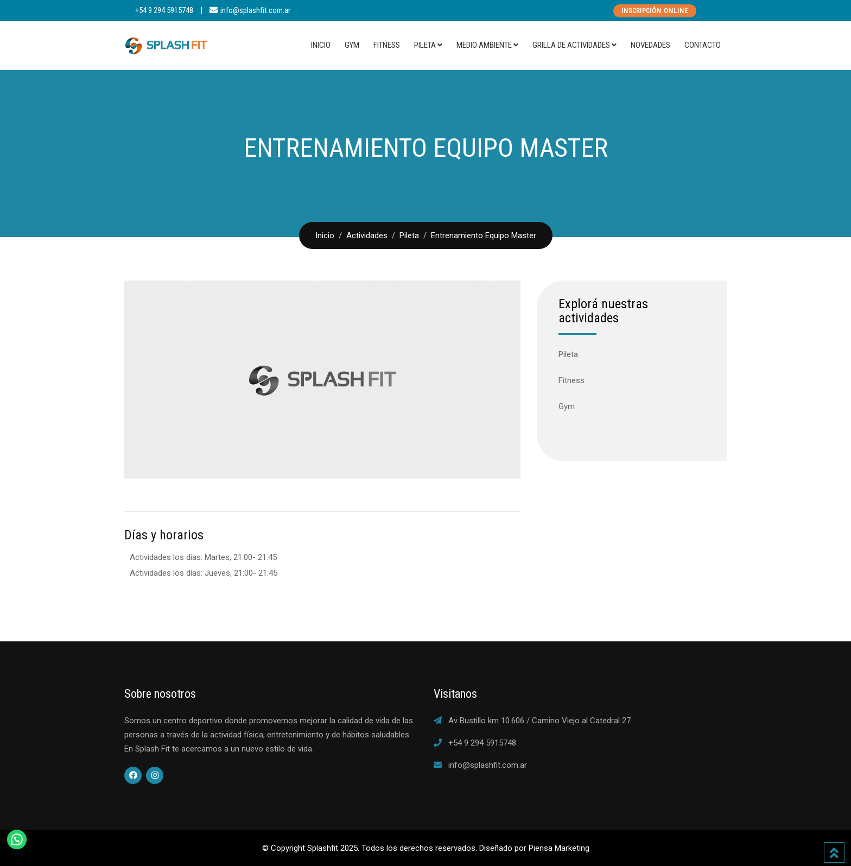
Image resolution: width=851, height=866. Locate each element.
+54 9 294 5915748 (164, 10)
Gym (352, 45)
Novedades (650, 45)
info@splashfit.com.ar (255, 10)
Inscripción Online (654, 11)
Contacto (702, 45)
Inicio (321, 45)
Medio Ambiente (484, 45)
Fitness (386, 45)
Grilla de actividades (571, 45)
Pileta (425, 45)
